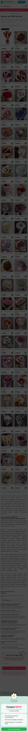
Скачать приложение (14, 729)
